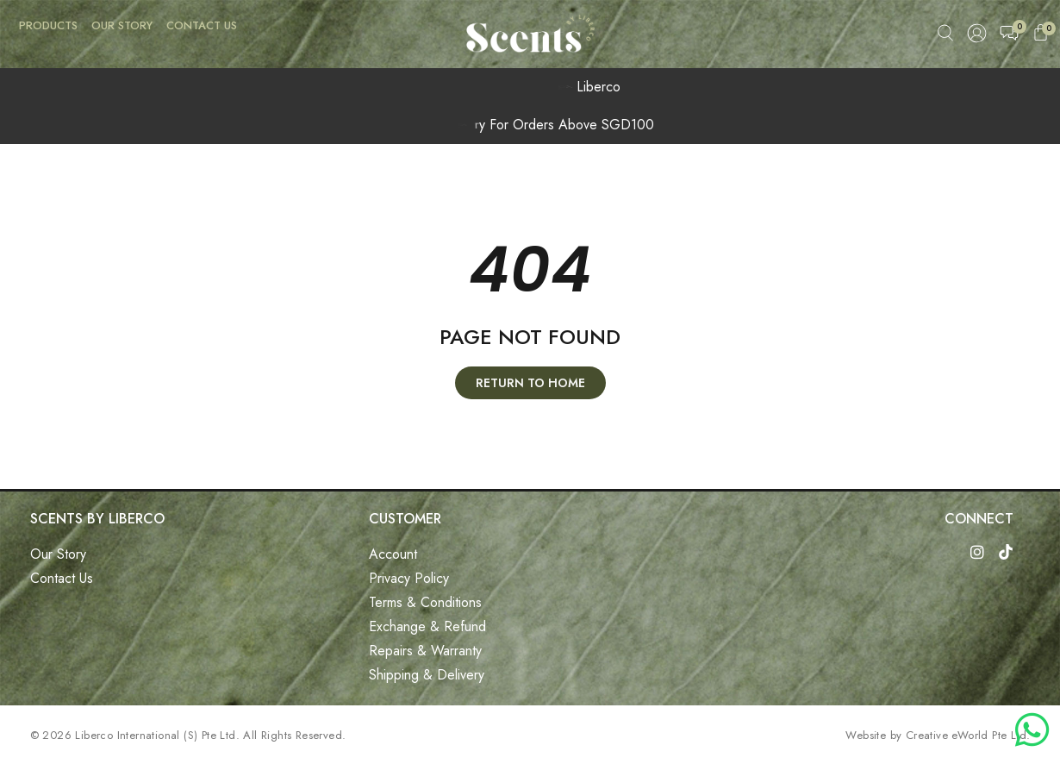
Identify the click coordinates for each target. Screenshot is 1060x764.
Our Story (122, 25)
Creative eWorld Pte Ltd (966, 735)
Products (48, 25)
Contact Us (201, 25)
